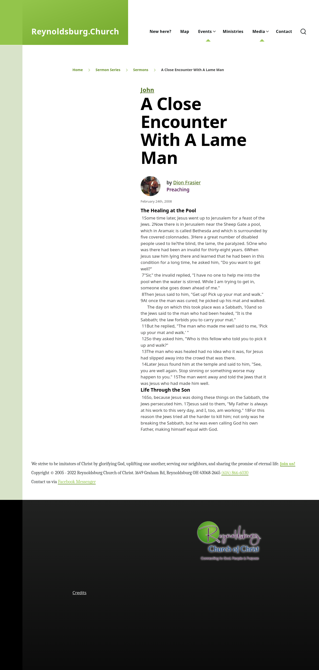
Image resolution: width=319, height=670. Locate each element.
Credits (79, 592)
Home (78, 69)
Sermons (140, 69)
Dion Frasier (187, 182)
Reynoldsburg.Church (75, 31)
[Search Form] (303, 31)
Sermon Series (108, 69)
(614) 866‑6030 (234, 472)
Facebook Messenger (77, 481)
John (147, 90)
